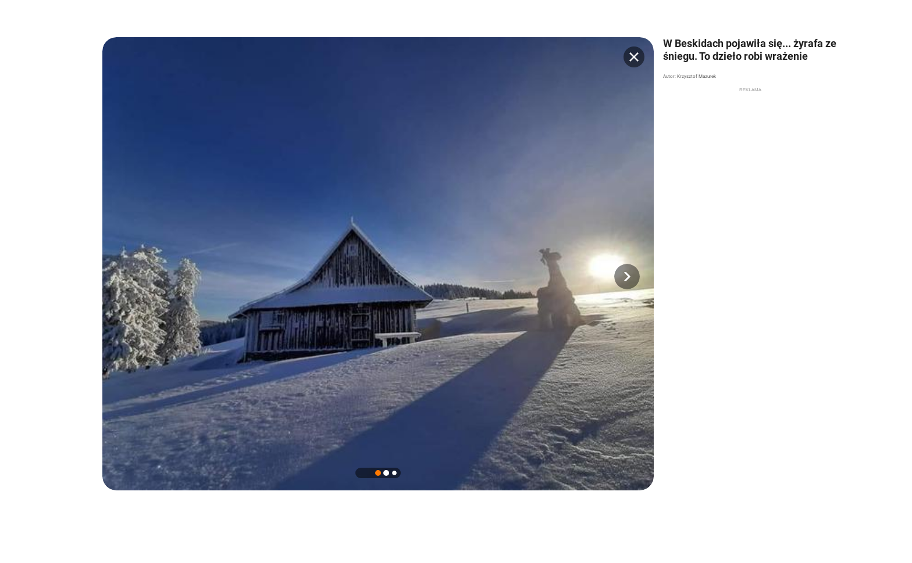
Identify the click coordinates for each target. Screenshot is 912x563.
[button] (627, 276)
